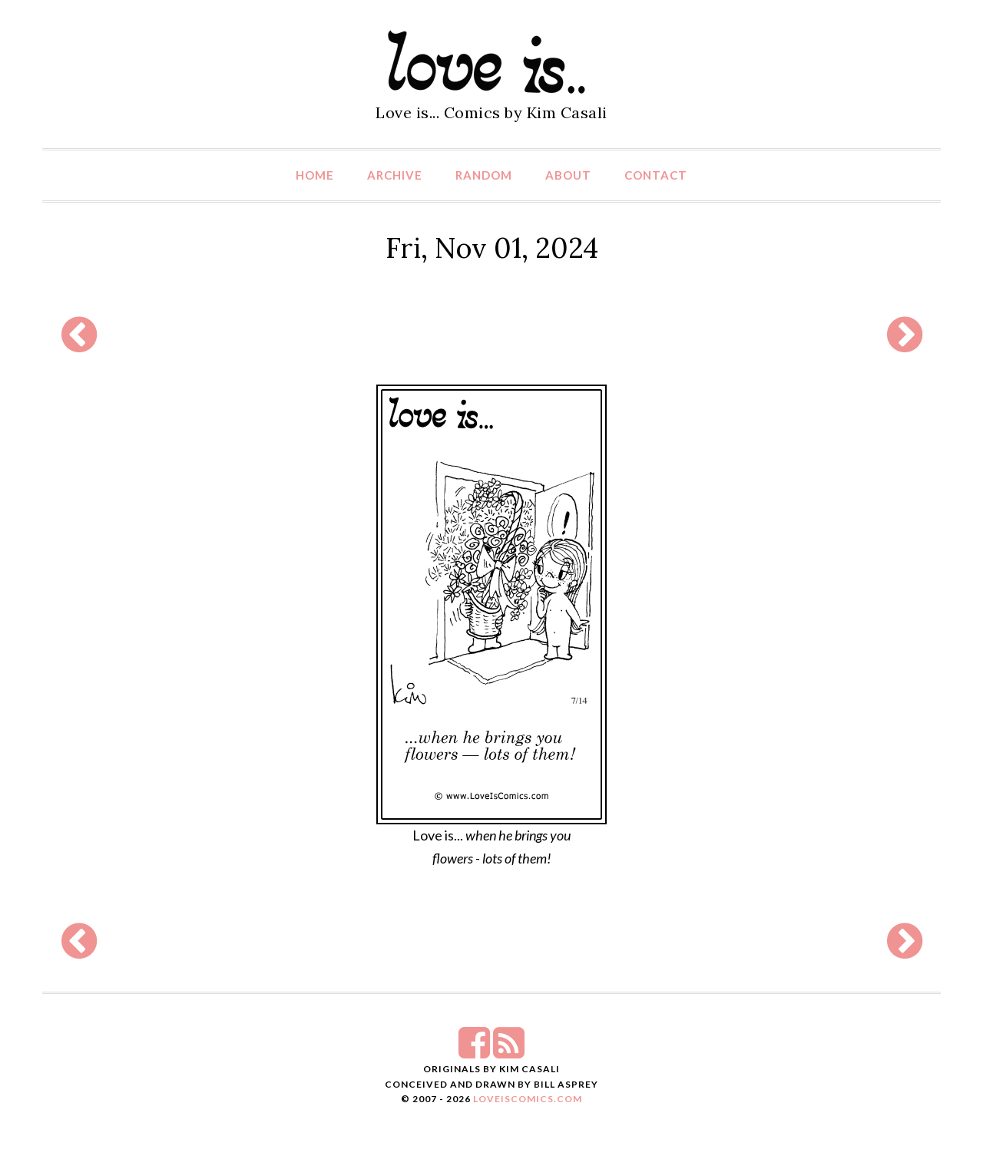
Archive (394, 175)
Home (315, 175)
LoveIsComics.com (527, 1099)
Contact (655, 175)
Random (483, 175)
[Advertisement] (491, 335)
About (568, 175)
